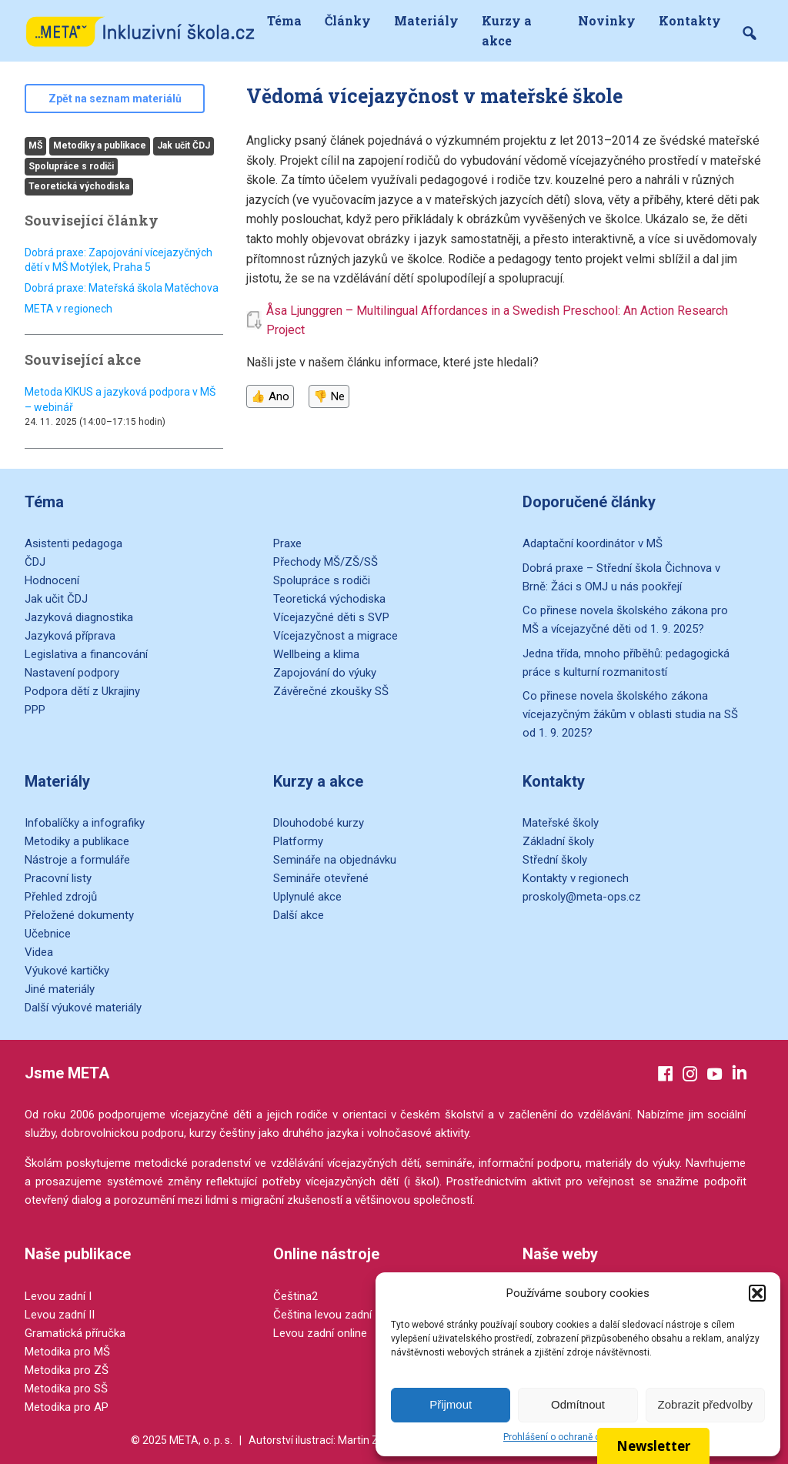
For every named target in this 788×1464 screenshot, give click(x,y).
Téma (284, 20)
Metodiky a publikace (99, 145)
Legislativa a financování (86, 654)
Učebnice (48, 934)
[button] (757, 1293)
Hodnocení (52, 580)
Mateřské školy (561, 823)
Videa (39, 952)
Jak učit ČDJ (183, 145)
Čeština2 (295, 1296)
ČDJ (35, 562)
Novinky (607, 20)
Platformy (298, 841)
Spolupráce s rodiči (71, 166)
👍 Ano (270, 396)
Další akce (298, 915)
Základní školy (558, 841)
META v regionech (68, 308)
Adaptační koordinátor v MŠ (593, 543)
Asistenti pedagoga (73, 543)
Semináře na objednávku (334, 860)
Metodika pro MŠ (67, 1352)
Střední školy (555, 860)
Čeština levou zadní (322, 1315)
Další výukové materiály (83, 1007)
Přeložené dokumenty (79, 915)
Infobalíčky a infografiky (85, 823)
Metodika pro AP (67, 1407)
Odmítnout (578, 1404)
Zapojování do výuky (324, 673)
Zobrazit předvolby (705, 1404)
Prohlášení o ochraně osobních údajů (581, 1437)
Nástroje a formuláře (77, 860)
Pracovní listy (58, 878)
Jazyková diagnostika (79, 617)
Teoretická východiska (78, 186)
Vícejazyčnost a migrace (335, 636)
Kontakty (690, 20)
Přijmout (450, 1404)
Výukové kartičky (67, 971)
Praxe (287, 543)
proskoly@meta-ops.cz (582, 897)
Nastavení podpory (72, 673)
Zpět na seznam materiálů (115, 98)
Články (348, 20)
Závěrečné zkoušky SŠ (331, 691)
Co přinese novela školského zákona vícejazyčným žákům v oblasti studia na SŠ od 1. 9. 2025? (630, 714)
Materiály (426, 20)
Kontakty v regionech (576, 878)
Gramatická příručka (75, 1333)
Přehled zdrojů (61, 897)
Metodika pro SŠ (66, 1388)
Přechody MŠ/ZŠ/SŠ (325, 562)
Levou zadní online (320, 1333)
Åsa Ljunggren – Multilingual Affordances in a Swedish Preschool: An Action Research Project (497, 320)
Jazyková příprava (70, 636)
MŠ (35, 145)
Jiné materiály (60, 989)
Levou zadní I (58, 1296)
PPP (35, 710)
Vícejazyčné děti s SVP (331, 617)
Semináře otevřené (321, 878)
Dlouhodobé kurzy (318, 823)
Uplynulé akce (307, 897)
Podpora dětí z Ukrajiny (82, 691)
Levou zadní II (60, 1315)
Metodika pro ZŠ (67, 1370)
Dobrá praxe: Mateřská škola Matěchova (122, 288)
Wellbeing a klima (316, 654)
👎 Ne (329, 396)
